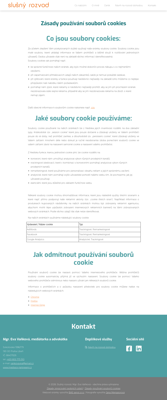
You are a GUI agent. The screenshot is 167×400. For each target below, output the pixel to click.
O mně (95, 5)
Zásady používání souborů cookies (102, 388)
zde (93, 107)
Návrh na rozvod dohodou (129, 5)
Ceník (107, 5)
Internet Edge (38, 305)
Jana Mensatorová (115, 392)
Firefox (34, 301)
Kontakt (152, 5)
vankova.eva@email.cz (22, 363)
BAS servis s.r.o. (76, 392)
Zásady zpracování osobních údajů (65, 388)
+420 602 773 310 (15, 359)
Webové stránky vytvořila (55, 392)
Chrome (35, 297)
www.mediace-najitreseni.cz (17, 367)
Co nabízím (81, 5)
